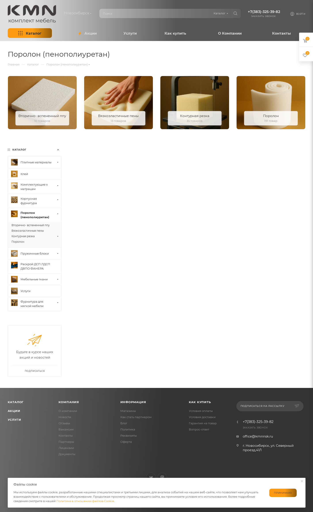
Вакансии (66, 429)
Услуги (14, 419)
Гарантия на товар (203, 423)
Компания (69, 402)
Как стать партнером (136, 417)
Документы (67, 454)
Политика (127, 429)
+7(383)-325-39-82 (264, 12)
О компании (68, 411)
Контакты (66, 435)
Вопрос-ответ (199, 429)
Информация (133, 402)
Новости (65, 417)
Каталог (16, 402)
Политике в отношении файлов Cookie (85, 501)
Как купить (200, 402)
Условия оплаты (201, 411)
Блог (123, 423)
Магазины (128, 411)
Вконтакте (151, 477)
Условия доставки (202, 417)
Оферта (126, 441)
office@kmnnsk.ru (258, 436)
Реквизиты (128, 435)
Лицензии (66, 448)
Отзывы (64, 423)
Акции (14, 411)
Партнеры (66, 441)
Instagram (162, 477)
